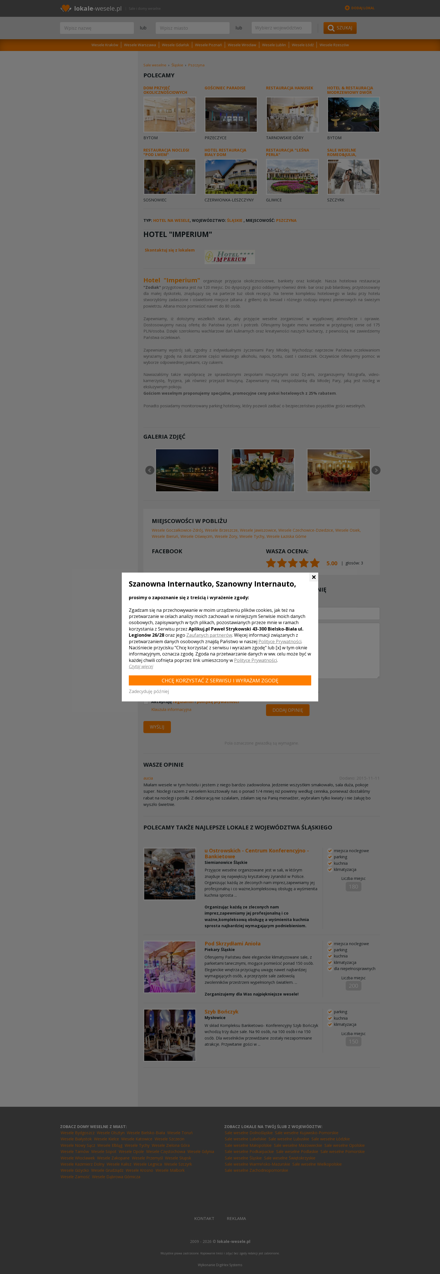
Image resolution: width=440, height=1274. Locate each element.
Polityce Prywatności (279, 641)
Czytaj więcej (141, 666)
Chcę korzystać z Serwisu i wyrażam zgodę (220, 680)
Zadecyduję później (149, 691)
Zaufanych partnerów (209, 635)
